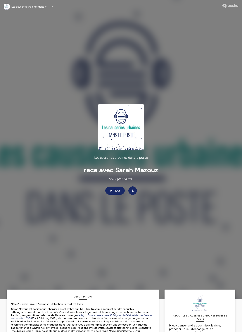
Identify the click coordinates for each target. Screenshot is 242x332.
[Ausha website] (230, 6)
